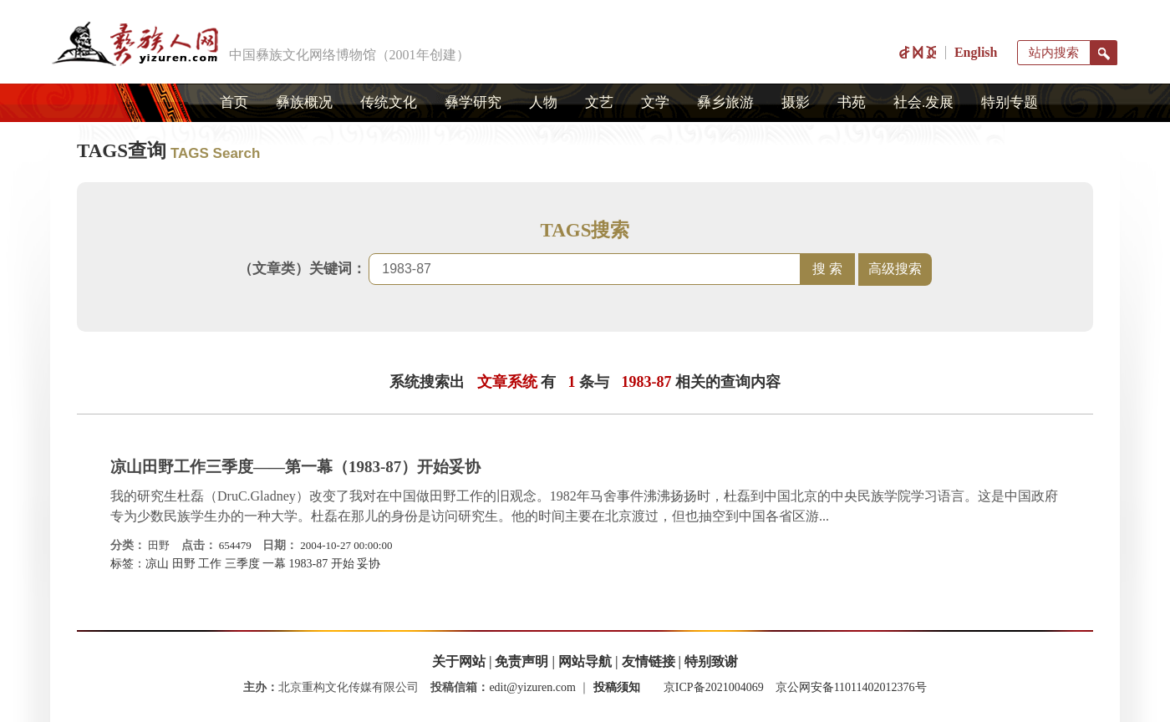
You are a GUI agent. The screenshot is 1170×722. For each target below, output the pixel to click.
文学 (655, 102)
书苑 (851, 102)
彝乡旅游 (725, 102)
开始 (342, 563)
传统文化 (388, 102)
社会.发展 (923, 102)
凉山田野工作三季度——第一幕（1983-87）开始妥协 (295, 466)
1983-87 (308, 563)
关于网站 (459, 661)
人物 (543, 102)
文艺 (599, 102)
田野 (159, 545)
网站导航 (585, 661)
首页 (234, 102)
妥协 (368, 563)
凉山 (157, 563)
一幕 (274, 563)
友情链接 (648, 661)
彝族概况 (304, 102)
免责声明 (521, 661)
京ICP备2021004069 (714, 687)
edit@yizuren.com (532, 687)
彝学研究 (473, 102)
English (976, 52)
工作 (209, 563)
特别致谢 (711, 661)
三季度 (242, 563)
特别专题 (1009, 102)
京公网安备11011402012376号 (851, 687)
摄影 (795, 102)
